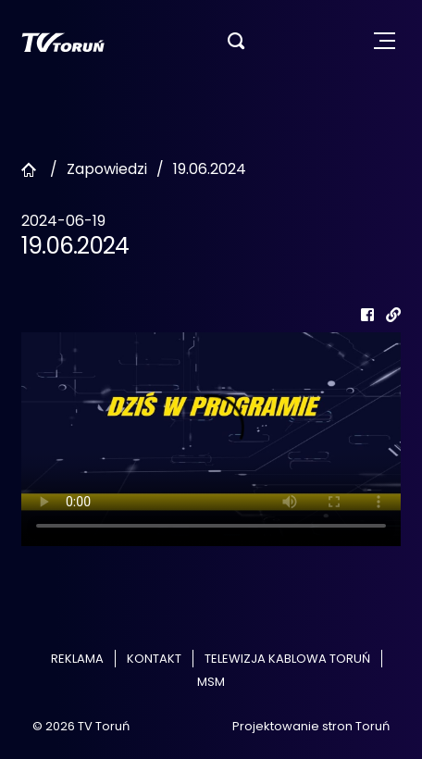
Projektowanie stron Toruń (311, 726)
